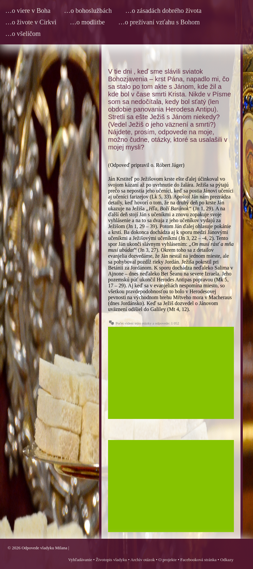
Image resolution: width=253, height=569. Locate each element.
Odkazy (226, 559)
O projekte (167, 559)
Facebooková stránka (198, 559)
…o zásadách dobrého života (163, 10)
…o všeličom (23, 33)
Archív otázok (142, 559)
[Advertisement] (171, 373)
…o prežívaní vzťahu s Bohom (159, 22)
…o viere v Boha (27, 10)
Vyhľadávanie (80, 559)
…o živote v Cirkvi (30, 22)
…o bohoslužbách (88, 10)
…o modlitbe (87, 22)
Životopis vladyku (111, 559)
